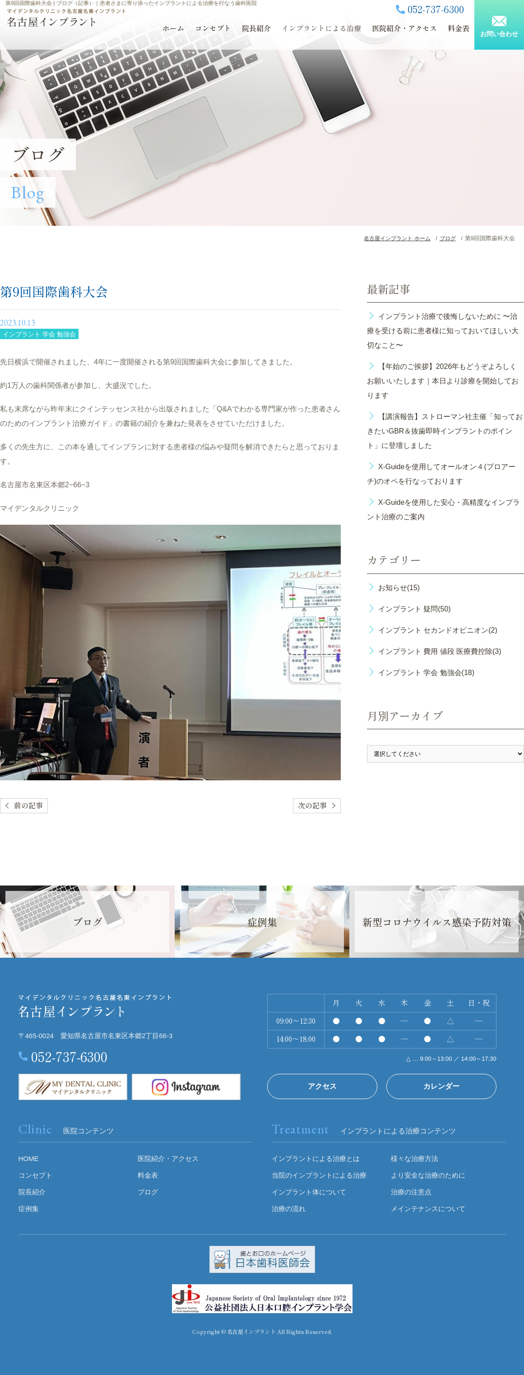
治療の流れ (289, 1208)
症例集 (29, 1208)
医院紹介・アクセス (378, 35)
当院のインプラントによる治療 (319, 1175)
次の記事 (312, 806)
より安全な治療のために (428, 1175)
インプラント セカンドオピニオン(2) (437, 630)
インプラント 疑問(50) (414, 609)
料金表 (429, 35)
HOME (29, 1158)
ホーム (160, 35)
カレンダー (441, 1086)
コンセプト (198, 35)
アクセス (322, 1086)
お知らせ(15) (399, 588)
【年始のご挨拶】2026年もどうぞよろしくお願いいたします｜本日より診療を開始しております (443, 381)
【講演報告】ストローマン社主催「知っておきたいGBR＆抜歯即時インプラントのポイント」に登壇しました (445, 431)
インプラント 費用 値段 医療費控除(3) (439, 651)
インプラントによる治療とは (316, 1158)
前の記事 (28, 806)
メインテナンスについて (428, 1208)
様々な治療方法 (414, 1158)
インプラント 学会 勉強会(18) (426, 672)
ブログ (460, 35)
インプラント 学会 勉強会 (39, 334)
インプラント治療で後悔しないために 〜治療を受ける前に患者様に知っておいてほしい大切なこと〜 (443, 330)
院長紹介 (239, 35)
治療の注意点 (411, 1192)
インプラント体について (309, 1192)
